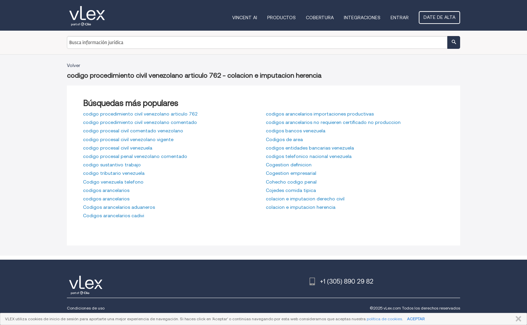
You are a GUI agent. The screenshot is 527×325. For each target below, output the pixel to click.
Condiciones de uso (86, 308)
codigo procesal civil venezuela (117, 148)
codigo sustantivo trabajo (112, 164)
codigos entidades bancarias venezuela (310, 148)
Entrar (400, 17)
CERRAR (517, 319)
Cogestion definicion (289, 164)
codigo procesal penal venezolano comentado (135, 156)
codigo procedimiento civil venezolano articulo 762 (140, 114)
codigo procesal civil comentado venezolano (133, 130)
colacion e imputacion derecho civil (305, 198)
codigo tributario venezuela (114, 173)
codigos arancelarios (106, 190)
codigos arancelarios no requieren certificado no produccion (333, 122)
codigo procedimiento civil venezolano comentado (140, 122)
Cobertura (320, 17)
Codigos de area (284, 139)
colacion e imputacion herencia (300, 207)
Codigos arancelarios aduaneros (119, 207)
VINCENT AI (244, 17)
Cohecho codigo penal (291, 182)
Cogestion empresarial (291, 173)
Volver (73, 65)
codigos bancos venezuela (295, 130)
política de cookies (384, 319)
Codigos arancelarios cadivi (113, 215)
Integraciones (362, 17)
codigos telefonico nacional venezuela (309, 156)
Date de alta (439, 17)
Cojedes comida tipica (291, 190)
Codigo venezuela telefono (113, 182)
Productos (281, 17)
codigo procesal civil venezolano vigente (128, 139)
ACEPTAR (415, 319)
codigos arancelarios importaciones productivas (320, 114)
